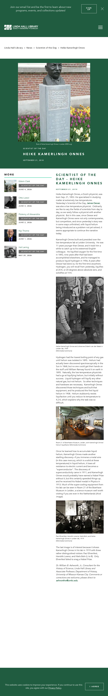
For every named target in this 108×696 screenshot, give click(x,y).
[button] (100, 27)
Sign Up (89, 9)
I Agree (94, 686)
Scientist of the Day (46, 47)
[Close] (102, 8)
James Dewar (93, 203)
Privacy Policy (54, 688)
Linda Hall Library (13, 47)
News (29, 47)
